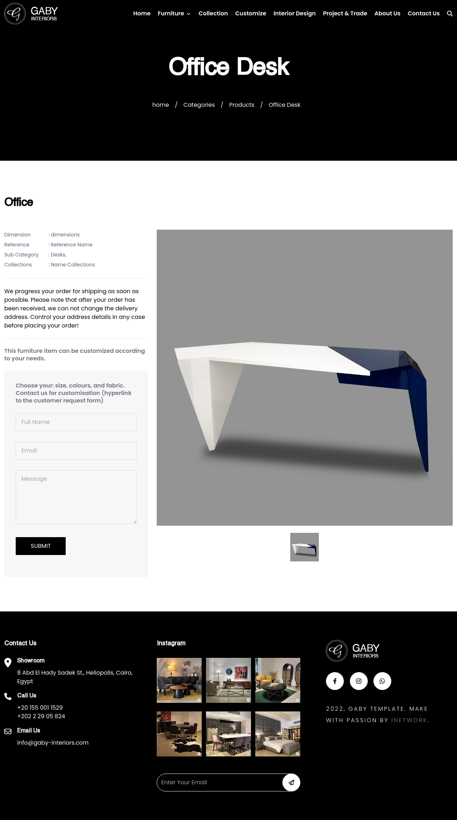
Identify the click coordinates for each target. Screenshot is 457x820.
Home (141, 13)
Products (241, 105)
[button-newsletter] (291, 782)
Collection (213, 13)
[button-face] (335, 681)
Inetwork (409, 720)
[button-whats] (382, 681)
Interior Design (294, 13)
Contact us (424, 13)
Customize (250, 13)
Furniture (171, 13)
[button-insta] (359, 681)
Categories (199, 105)
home (160, 105)
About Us (388, 13)
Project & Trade (345, 13)
